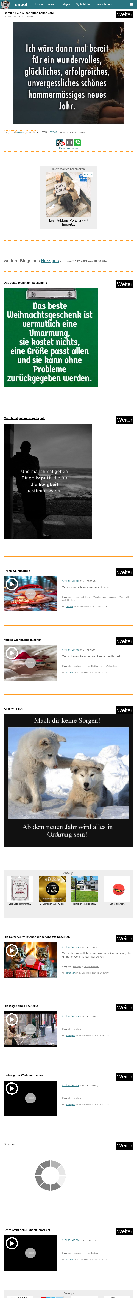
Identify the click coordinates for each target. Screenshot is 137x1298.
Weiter (124, 14)
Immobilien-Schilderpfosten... (84, 904)
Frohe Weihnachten (17, 570)
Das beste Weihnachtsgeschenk (25, 282)
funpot (20, 4)
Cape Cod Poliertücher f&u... (20, 904)
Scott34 (52, 131)
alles (51, 4)
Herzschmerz (103, 4)
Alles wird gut (13, 708)
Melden (29, 132)
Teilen (12, 132)
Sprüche (29, 16)
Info (36, 132)
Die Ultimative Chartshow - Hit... (52, 904)
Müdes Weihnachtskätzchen (23, 639)
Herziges (19, 16)
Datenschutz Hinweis (68, 148)
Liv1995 (69, 606)
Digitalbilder (82, 4)
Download (20, 132)
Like (6, 132)
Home (39, 4)
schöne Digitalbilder (81, 597)
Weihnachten (125, 597)
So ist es (10, 1144)
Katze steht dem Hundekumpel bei (27, 1229)
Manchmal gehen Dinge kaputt (24, 418)
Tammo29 (70, 973)
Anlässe (112, 597)
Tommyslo (70, 1035)
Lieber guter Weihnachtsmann (24, 1075)
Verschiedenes (99, 597)
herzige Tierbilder (91, 666)
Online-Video (70, 580)
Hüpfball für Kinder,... (117, 904)
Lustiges (64, 4)
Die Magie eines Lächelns (21, 1006)
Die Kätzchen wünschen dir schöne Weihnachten (37, 937)
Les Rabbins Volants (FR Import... (68, 222)
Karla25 (69, 672)
